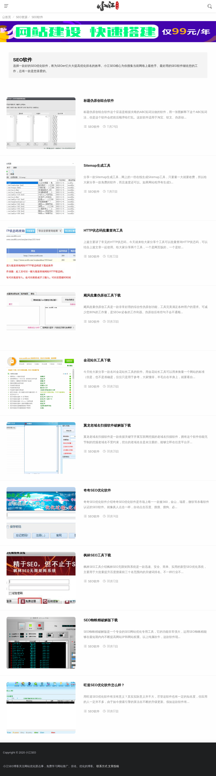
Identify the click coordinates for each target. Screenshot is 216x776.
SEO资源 (21, 17)
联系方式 (101, 766)
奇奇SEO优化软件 (97, 490)
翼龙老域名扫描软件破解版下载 (107, 425)
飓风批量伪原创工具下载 (102, 295)
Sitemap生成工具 (97, 165)
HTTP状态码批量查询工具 (103, 230)
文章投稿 (113, 766)
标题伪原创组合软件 (99, 100)
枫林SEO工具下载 (97, 555)
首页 (8, 17)
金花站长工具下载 (97, 360)
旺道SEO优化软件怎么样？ (104, 685)
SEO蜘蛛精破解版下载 (101, 620)
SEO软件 (37, 17)
